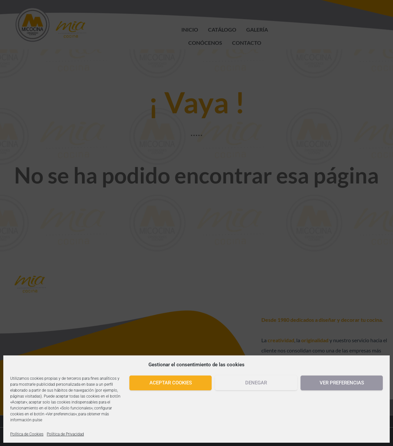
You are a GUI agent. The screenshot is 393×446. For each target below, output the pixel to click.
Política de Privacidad (65, 434)
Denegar (256, 383)
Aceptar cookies (170, 383)
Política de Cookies (26, 434)
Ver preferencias (342, 383)
